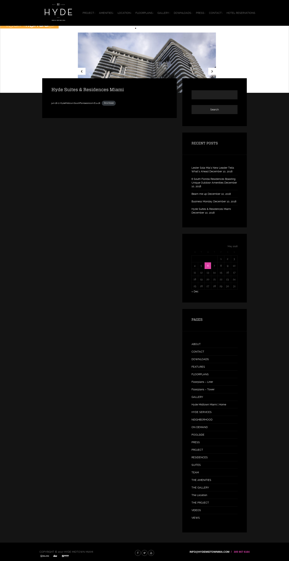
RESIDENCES (199, 457)
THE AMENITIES (201, 480)
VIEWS (195, 517)
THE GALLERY (200, 487)
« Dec (195, 291)
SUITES (196, 464)
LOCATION (124, 12)
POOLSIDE (197, 434)
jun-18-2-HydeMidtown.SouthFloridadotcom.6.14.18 (75, 103)
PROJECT (88, 12)
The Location (199, 495)
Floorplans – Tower (203, 389)
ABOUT (196, 344)
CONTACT (215, 12)
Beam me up (199, 193)
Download (109, 103)
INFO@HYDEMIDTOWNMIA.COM (209, 551)
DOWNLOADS (182, 12)
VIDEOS (196, 510)
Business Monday (202, 201)
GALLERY (163, 12)
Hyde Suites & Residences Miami (211, 208)
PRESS (200, 12)
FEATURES (198, 366)
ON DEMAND (199, 427)
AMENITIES (106, 12)
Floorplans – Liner (202, 381)
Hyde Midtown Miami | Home (208, 404)
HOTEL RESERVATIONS (241, 12)
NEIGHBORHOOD (202, 419)
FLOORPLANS (144, 12)
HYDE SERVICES (201, 412)
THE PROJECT (200, 502)
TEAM (195, 472)
